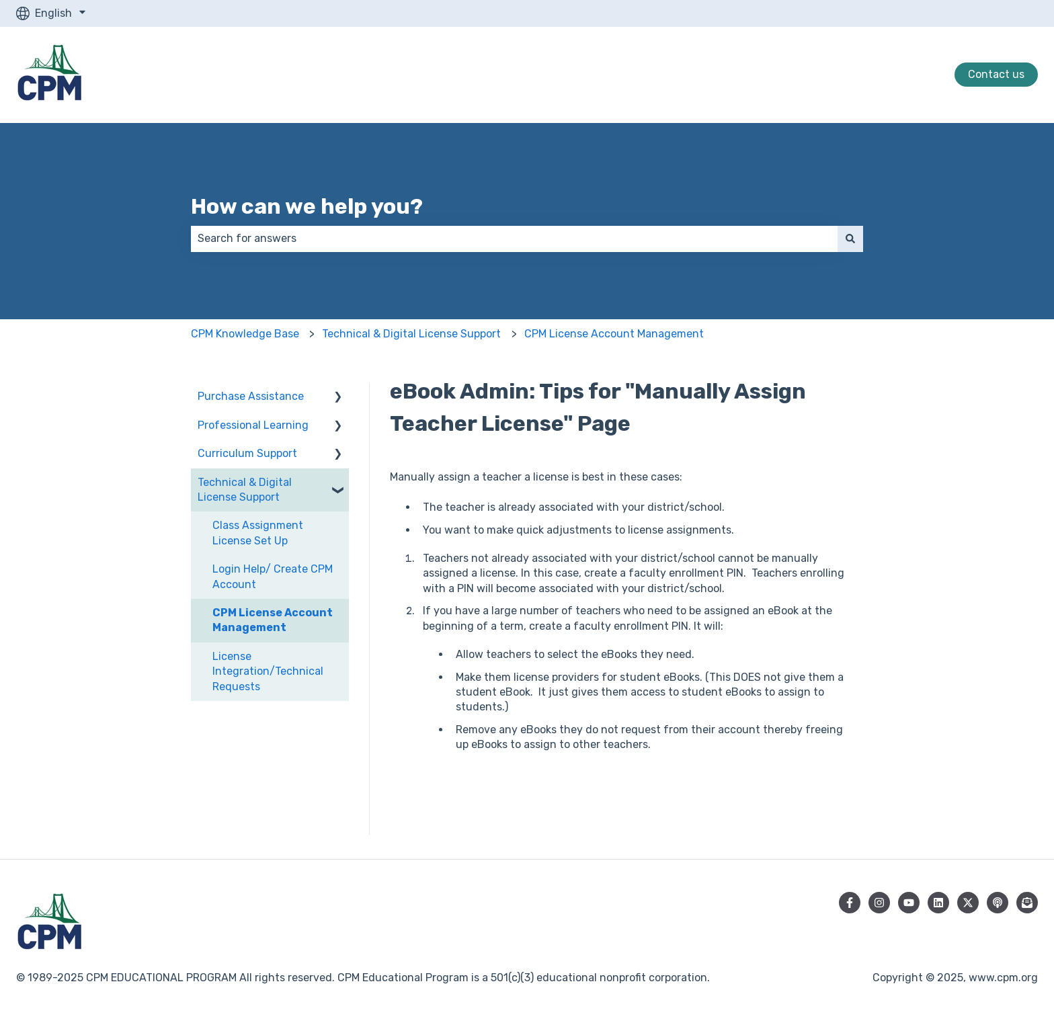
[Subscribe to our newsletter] (1027, 902)
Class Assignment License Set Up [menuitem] (257, 532)
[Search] (850, 238)
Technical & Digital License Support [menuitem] (245, 489)
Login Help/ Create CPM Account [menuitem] (272, 576)
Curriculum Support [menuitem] (247, 453)
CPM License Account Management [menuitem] (272, 620)
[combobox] (514, 238)
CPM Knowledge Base (245, 333)
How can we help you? (307, 206)
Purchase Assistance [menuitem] (251, 396)
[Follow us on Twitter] (968, 902)
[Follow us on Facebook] (849, 902)
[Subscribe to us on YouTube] (909, 902)
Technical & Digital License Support (411, 333)
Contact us (996, 74)
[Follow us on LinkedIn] (938, 902)
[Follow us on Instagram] (879, 902)
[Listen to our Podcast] (997, 902)
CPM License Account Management (614, 333)
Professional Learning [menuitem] (253, 425)
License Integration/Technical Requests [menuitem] (267, 671)
